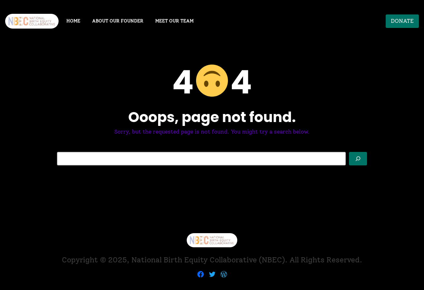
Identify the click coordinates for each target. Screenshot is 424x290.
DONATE (402, 21)
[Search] (358, 158)
